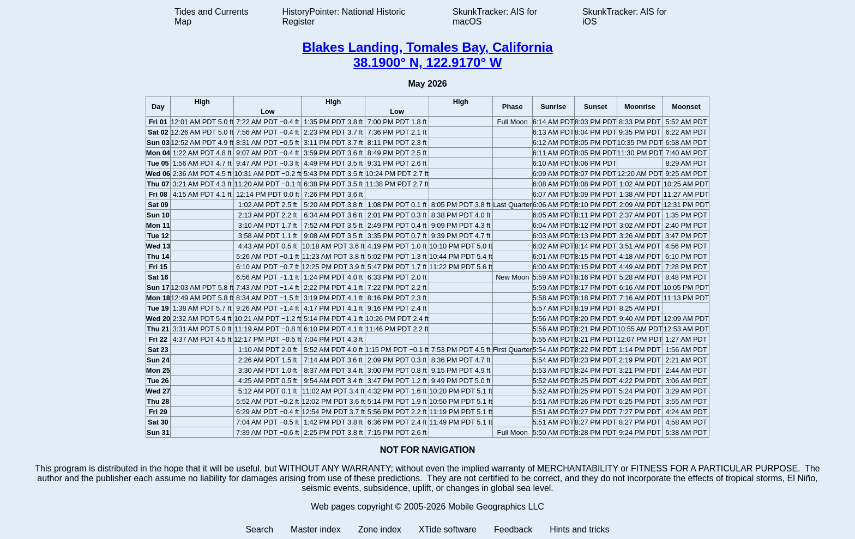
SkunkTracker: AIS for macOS (495, 16)
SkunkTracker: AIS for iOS (624, 16)
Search (259, 529)
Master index (316, 529)
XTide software (448, 529)
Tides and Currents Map (211, 16)
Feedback (513, 529)
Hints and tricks (579, 529)
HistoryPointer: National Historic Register (344, 16)
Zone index (379, 529)
